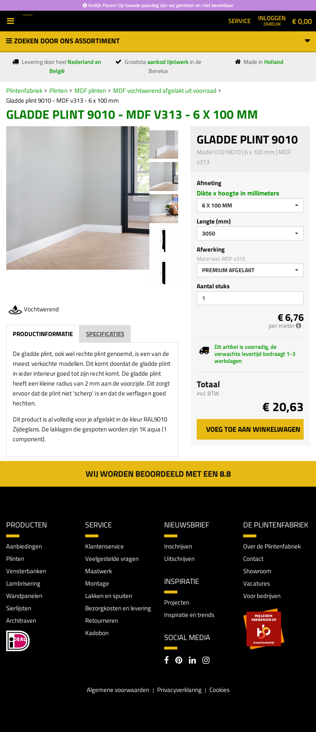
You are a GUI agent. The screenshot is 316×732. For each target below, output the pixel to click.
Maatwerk (98, 571)
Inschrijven (178, 546)
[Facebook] (166, 661)
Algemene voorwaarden (118, 689)
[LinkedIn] (192, 661)
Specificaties (105, 334)
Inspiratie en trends (189, 614)
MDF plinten (90, 90)
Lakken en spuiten (108, 595)
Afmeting (209, 183)
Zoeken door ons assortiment (158, 40)
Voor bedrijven (262, 595)
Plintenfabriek (24, 90)
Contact (253, 558)
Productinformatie (43, 334)
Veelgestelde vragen (112, 558)
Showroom (257, 571)
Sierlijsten (18, 608)
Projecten (176, 602)
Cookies (219, 689)
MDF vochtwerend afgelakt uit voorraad (164, 90)
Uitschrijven (179, 558)
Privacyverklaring (179, 689)
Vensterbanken (26, 571)
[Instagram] (205, 661)
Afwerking (211, 249)
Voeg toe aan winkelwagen (253, 429)
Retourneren (101, 620)
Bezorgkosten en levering (118, 608)
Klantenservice (104, 546)
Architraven (21, 620)
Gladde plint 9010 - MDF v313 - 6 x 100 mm (62, 100)
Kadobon (97, 633)
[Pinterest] (178, 661)
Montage (97, 583)
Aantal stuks (213, 286)
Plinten (58, 90)
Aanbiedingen (24, 546)
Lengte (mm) (214, 221)
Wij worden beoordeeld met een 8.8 (158, 473)
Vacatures (256, 583)
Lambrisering (23, 583)
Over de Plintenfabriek (272, 546)
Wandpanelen (24, 595)
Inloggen (272, 20)
